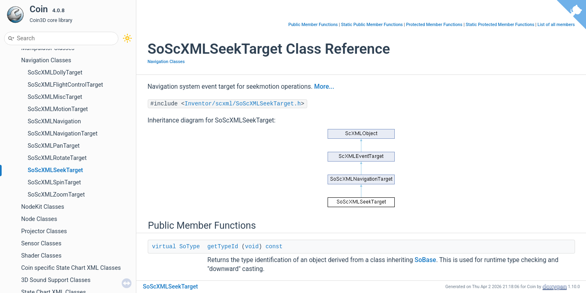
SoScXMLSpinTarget (54, 182)
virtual (164, 246)
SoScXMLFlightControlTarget (65, 84)
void (252, 246)
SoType (189, 246)
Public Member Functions (313, 24)
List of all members (556, 24)
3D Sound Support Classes (55, 280)
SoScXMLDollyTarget (55, 72)
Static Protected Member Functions (500, 24)
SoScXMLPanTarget (54, 145)
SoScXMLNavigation (54, 121)
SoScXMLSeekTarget (55, 170)
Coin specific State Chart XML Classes (71, 268)
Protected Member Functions (434, 24)
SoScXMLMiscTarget (55, 97)
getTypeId (223, 246)
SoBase (425, 260)
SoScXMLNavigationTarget (63, 133)
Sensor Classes (41, 243)
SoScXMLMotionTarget (58, 109)
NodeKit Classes (42, 206)
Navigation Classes (46, 60)
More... (324, 86)
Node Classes (39, 219)
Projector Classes (44, 231)
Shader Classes (41, 255)
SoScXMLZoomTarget (56, 194)
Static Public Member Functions (372, 24)
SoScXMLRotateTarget (57, 158)
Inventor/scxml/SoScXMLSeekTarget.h (243, 104)
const (273, 246)
